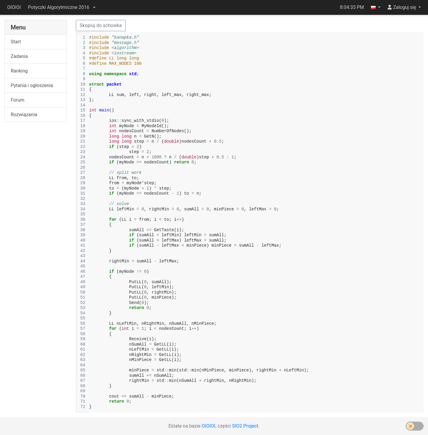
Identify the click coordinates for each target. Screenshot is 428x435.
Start (16, 42)
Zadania (19, 56)
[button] (61, 7)
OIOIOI (14, 7)
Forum (17, 100)
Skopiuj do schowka (101, 25)
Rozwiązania (24, 114)
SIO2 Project (245, 426)
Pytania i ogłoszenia (32, 85)
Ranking (19, 71)
